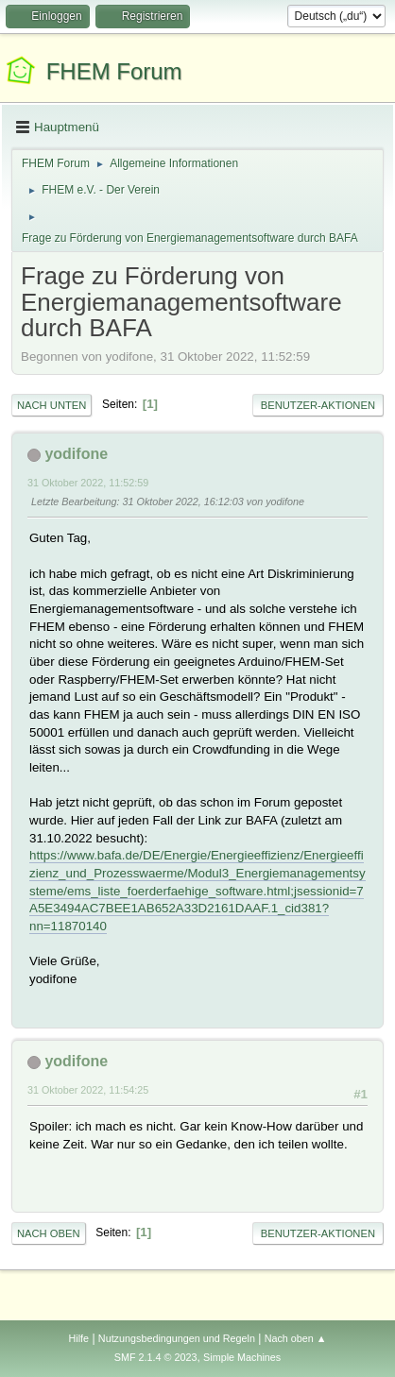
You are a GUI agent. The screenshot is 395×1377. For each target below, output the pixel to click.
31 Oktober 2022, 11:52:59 (87, 482)
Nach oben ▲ (296, 1338)
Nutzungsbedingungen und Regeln (176, 1338)
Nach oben (48, 1233)
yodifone (76, 454)
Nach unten (51, 405)
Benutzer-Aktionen (318, 405)
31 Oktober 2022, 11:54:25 (87, 1090)
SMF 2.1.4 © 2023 (156, 1357)
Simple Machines (242, 1357)
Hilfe (78, 1338)
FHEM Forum (114, 71)
